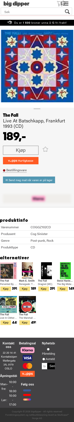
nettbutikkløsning (38, 414)
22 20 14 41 (9, 352)
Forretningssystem (15, 414)
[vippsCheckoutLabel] (20, 160)
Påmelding (48, 353)
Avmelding (52, 359)
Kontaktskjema (10, 356)
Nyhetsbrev (50, 343)
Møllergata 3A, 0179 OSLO (9, 364)
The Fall (10, 115)
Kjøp (20, 150)
